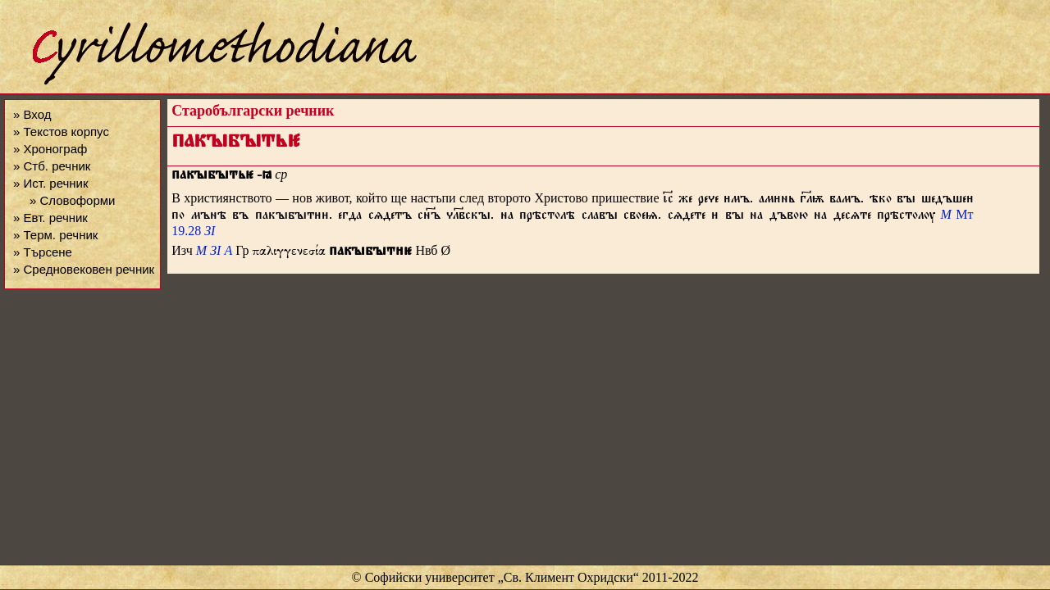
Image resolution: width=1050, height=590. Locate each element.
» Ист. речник (51, 183)
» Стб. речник (51, 166)
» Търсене (42, 252)
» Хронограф (50, 149)
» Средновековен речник (83, 269)
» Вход (32, 114)
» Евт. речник (50, 218)
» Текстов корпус (61, 131)
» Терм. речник (55, 235)
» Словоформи (72, 200)
